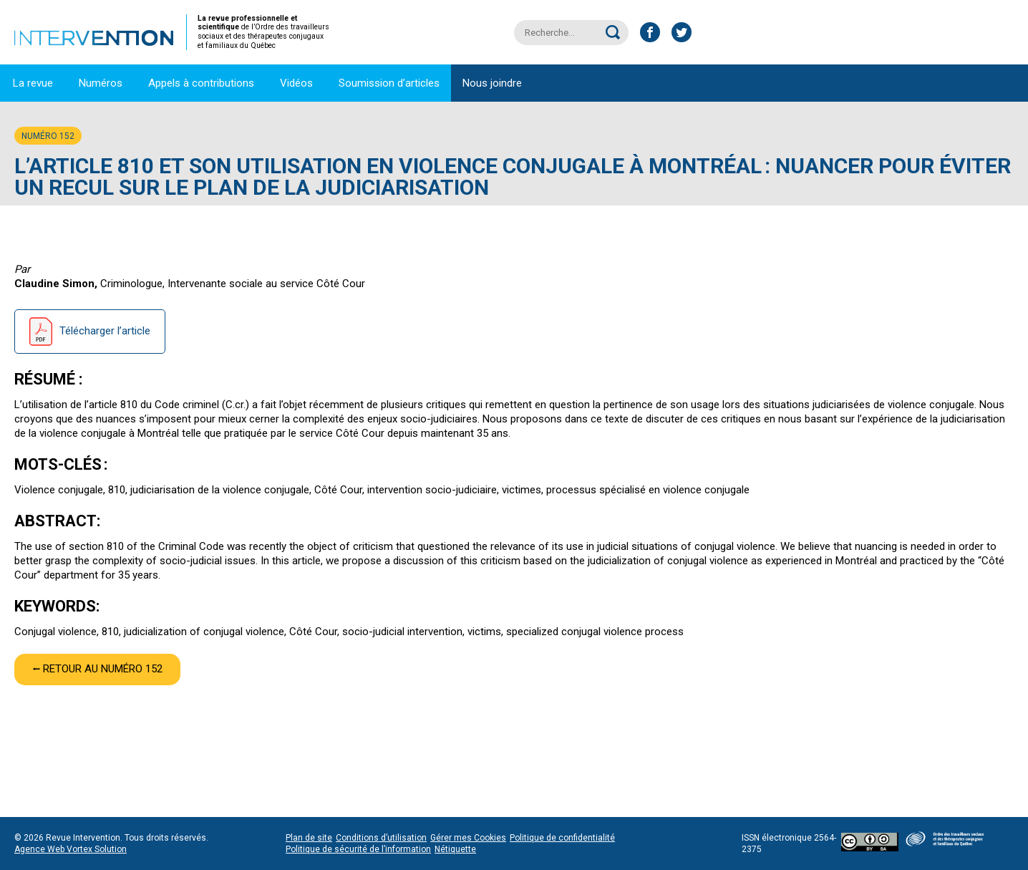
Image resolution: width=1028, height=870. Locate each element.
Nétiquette (455, 849)
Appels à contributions (201, 83)
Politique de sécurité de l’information (358, 849)
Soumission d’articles (389, 83)
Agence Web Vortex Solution (70, 849)
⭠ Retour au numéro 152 (97, 668)
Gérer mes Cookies (468, 838)
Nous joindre (492, 83)
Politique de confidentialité (562, 838)
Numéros (100, 83)
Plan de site (309, 838)
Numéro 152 (47, 136)
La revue (33, 83)
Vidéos (296, 83)
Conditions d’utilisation (381, 838)
